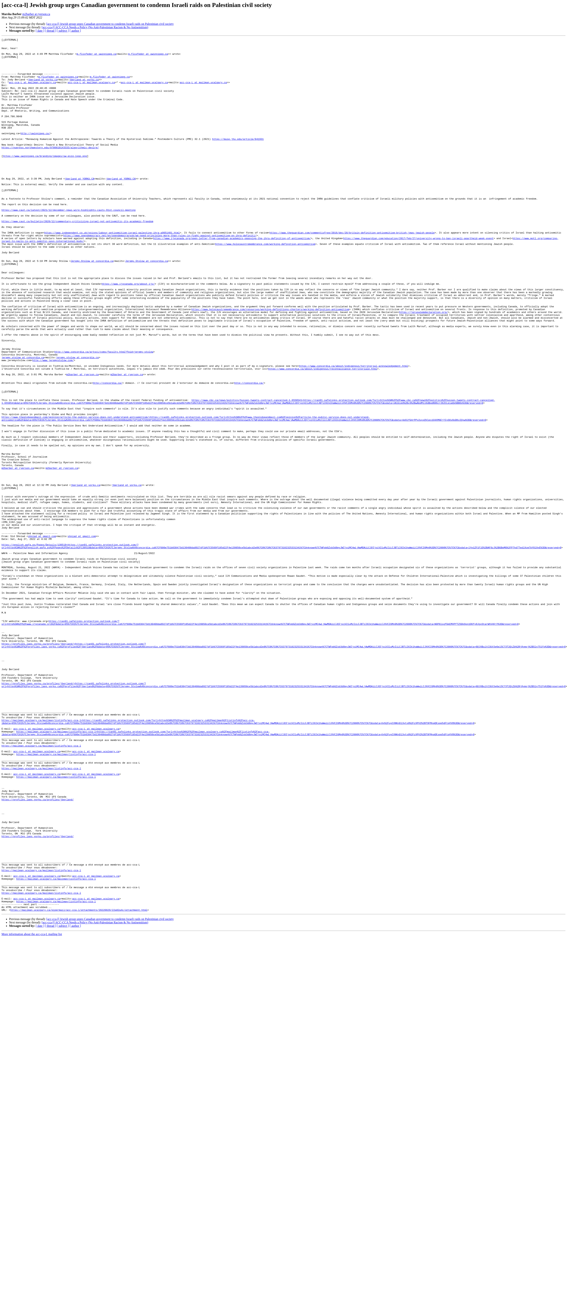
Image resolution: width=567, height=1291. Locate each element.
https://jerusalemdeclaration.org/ (423, 366)
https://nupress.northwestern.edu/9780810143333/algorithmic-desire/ (50, 169)
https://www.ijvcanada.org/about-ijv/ (128, 332)
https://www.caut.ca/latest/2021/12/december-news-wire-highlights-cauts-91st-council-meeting (69, 244)
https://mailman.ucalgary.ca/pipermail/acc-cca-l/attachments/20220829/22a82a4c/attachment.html (78, 1083)
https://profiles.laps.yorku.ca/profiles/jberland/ (38, 950)
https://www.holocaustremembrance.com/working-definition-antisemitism (265, 284)
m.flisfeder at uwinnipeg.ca (96, 57)
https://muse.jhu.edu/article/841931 (238, 159)
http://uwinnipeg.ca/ (35, 152)
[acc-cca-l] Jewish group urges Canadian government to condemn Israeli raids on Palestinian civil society (110, 23)
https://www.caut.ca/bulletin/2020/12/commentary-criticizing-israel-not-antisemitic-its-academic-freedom (77, 257)
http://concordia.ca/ (107, 451)
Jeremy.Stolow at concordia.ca (92, 305)
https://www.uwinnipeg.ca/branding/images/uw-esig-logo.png (45, 179)
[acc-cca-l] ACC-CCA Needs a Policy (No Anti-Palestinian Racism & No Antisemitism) (95, 27)
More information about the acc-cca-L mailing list (32, 1107)
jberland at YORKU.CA (79, 206)
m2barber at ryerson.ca (36, 14)
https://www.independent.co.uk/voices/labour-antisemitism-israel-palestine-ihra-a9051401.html (112, 271)
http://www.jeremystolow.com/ (53, 424)
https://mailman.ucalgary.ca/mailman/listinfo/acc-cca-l (41, 886)
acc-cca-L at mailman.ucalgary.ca (32, 91)
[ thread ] (50, 30)
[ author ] (75, 30)
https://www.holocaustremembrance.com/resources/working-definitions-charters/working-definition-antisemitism (270, 363)
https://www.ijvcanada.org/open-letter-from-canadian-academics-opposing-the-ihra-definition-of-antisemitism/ (232, 278)
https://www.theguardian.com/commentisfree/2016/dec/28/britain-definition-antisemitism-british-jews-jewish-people (352, 271)
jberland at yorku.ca (42, 87)
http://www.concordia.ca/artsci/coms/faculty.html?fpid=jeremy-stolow (104, 413)
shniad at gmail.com (42, 634)
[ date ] (40, 30)
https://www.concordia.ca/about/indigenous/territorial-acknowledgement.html (353, 430)
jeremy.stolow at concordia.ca (23, 420)
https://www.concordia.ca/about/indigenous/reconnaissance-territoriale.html (322, 434)
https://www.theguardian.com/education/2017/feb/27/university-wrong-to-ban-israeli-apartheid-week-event (418, 278)
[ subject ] (63, 30)
